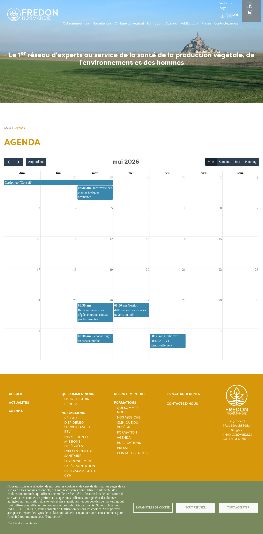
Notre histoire (77, 399)
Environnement (78, 461)
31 (38, 331)
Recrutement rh (129, 394)
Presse (206, 23)
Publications (189, 23)
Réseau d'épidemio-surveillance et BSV (78, 425)
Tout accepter (238, 507)
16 (256, 239)
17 (38, 269)
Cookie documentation (23, 523)
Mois (211, 161)
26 (38, 177)
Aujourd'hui (36, 161)
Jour (237, 161)
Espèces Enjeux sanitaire (78, 453)
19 (111, 269)
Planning (251, 161)
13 (147, 239)
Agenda (171, 23)
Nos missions (102, 23)
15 (220, 239)
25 (74, 300)
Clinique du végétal (129, 23)
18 (74, 269)
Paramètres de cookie (153, 507)
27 (74, 177)
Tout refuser (196, 507)
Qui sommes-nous (76, 23)
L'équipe (71, 404)
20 (147, 269)
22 (220, 269)
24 (38, 300)
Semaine (224, 161)
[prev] (9, 162)
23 (256, 269)
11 (74, 239)
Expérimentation (79, 466)
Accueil (8, 128)
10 (38, 239)
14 (184, 239)
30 (184, 177)
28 (111, 177)
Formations (125, 402)
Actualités (19, 402)
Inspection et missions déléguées (76, 441)
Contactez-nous (226, 23)
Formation (154, 23)
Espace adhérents (183, 394)
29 (147, 177)
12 (111, 239)
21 (184, 269)
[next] (18, 162)
